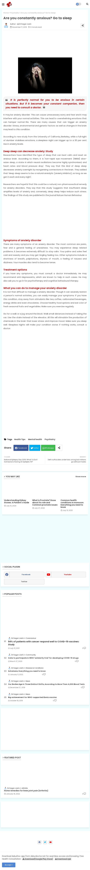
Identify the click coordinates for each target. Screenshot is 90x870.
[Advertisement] (45, 216)
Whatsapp (49, 448)
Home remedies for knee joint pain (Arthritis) (26, 791)
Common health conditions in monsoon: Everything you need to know (72, 503)
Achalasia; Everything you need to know (27, 671)
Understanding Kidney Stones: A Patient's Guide (16, 501)
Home (6, 12)
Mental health (35, 439)
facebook (26, 574)
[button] (87, 4)
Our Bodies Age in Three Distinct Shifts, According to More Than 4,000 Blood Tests (46, 684)
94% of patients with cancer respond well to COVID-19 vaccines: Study (43, 643)
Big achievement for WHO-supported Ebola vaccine (32, 697)
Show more (80, 476)
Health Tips (19, 439)
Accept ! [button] (9, 865)
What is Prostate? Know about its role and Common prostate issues (44, 502)
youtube (67, 574)
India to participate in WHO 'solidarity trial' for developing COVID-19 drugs (43, 658)
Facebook (22, 448)
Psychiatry (14, 12)
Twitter (36, 448)
